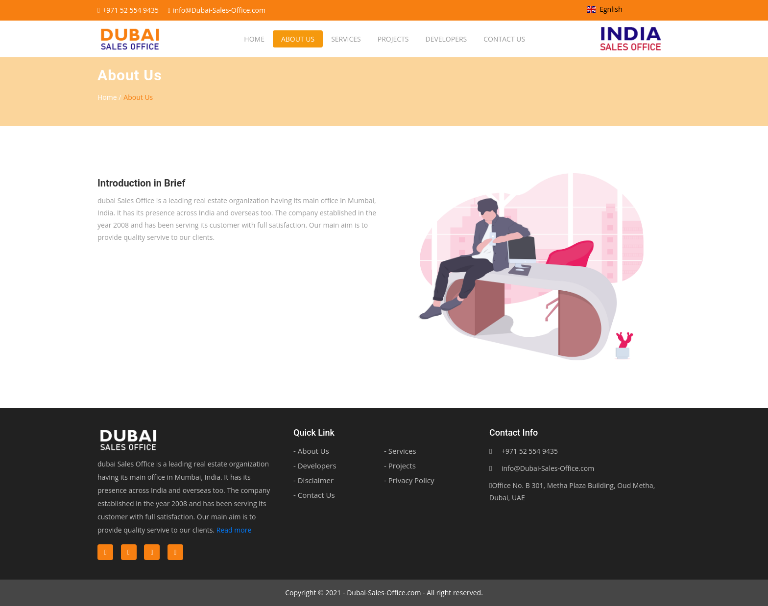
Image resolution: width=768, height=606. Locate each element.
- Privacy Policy (409, 480)
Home (253, 39)
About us (297, 39)
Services (345, 39)
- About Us (311, 451)
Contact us (504, 39)
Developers (445, 39)
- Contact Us (314, 495)
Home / (109, 97)
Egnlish (605, 9)
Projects (392, 39)
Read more (233, 530)
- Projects (400, 465)
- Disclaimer (313, 480)
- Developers (314, 465)
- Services (400, 451)
